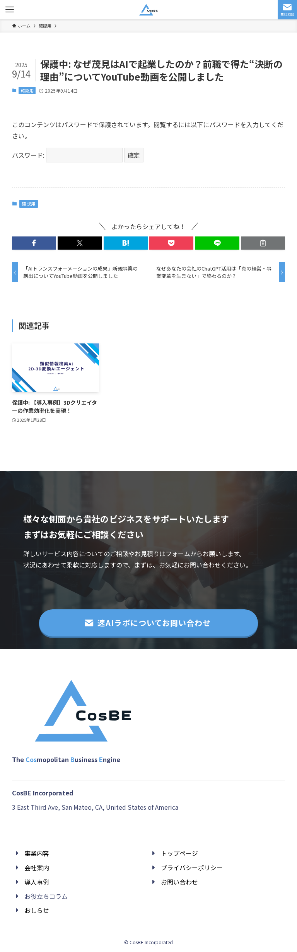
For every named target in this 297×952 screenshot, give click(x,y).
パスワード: (67, 155)
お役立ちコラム (46, 896)
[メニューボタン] (9, 9)
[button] (34, 243)
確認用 (27, 90)
